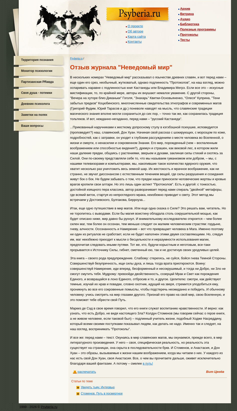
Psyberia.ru (76, 58)
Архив (185, 8)
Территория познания (37, 60)
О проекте (135, 26)
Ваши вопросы (32, 126)
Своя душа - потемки (36, 93)
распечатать (87, 372)
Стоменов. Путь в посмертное (102, 393)
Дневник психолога (35, 104)
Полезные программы (198, 29)
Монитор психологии (36, 71)
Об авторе (135, 31)
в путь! (148, 363)
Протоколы (189, 34)
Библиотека (189, 24)
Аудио (185, 19)
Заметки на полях (34, 115)
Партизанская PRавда (37, 82)
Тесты (185, 40)
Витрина (187, 14)
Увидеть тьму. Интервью (98, 387)
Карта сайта (137, 36)
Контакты (135, 41)
